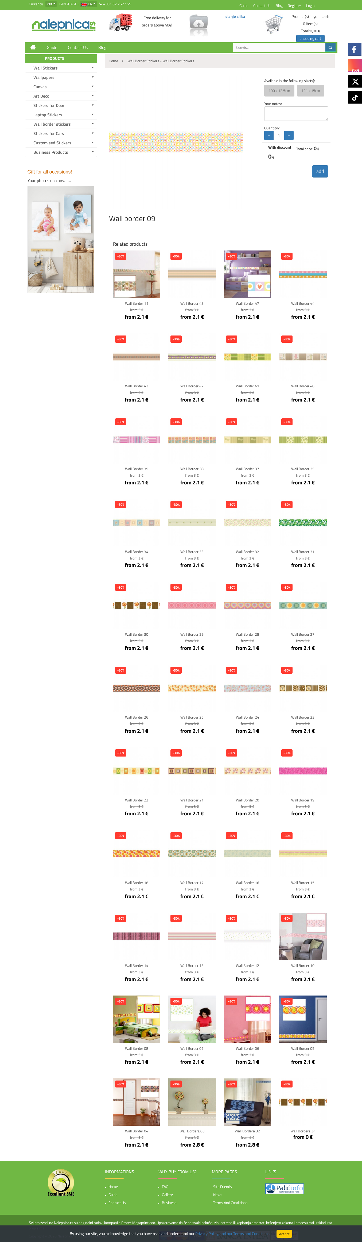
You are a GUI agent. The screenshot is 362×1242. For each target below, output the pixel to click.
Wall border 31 (302, 551)
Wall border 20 (247, 799)
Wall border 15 (302, 881)
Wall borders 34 (303, 1129)
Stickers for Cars (48, 133)
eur (49, 3)
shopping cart (310, 38)
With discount (279, 147)
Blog (279, 5)
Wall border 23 (302, 716)
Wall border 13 (192, 964)
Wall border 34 (136, 551)
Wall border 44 (302, 303)
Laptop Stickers (47, 114)
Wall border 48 (192, 303)
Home (113, 1185)
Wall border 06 (247, 1047)
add (320, 171)
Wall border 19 (302, 799)
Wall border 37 (247, 468)
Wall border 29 (192, 634)
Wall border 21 (192, 799)
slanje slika (235, 16)
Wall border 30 (136, 634)
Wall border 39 (136, 468)
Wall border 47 (247, 303)
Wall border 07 (192, 1047)
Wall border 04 (136, 1129)
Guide (243, 5)
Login (310, 5)
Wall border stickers (52, 124)
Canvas (40, 86)
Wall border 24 (247, 716)
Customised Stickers (52, 143)
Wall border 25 (192, 716)
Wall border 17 (192, 881)
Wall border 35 (302, 468)
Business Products (50, 152)
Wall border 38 (192, 468)
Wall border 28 (247, 634)
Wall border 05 (302, 1047)
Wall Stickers (45, 68)
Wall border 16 (247, 881)
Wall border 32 (247, 551)
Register (294, 5)
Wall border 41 (247, 386)
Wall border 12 (247, 964)
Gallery (167, 1193)
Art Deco (41, 96)
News (217, 1193)
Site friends (222, 1185)
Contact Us (262, 5)
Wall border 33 (192, 551)
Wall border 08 (136, 1047)
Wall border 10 (302, 964)
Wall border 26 (136, 716)
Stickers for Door (48, 105)
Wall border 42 (192, 386)
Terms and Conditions (230, 1201)
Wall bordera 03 (192, 1129)
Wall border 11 (136, 303)
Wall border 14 (136, 964)
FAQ (165, 1185)
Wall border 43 (136, 386)
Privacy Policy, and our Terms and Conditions (232, 1234)
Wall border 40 (302, 386)
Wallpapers (44, 77)
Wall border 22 (136, 799)
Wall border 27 (302, 634)
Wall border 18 (136, 881)
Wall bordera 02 (247, 1129)
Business (169, 1201)
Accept (284, 1233)
